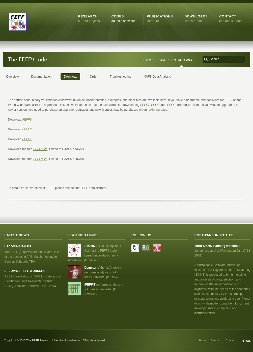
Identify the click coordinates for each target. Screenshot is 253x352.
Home (147, 59)
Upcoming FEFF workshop (26, 270)
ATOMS (90, 246)
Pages (161, 59)
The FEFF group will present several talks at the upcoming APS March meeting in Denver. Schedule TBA (32, 256)
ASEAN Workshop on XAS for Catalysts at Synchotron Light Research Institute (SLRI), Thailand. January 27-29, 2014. (33, 281)
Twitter (135, 248)
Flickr (157, 248)
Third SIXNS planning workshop (217, 246)
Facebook (146, 248)
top (248, 340)
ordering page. (158, 109)
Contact (230, 340)
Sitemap (216, 340)
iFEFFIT (90, 284)
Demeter (91, 267)
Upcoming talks (18, 246)
